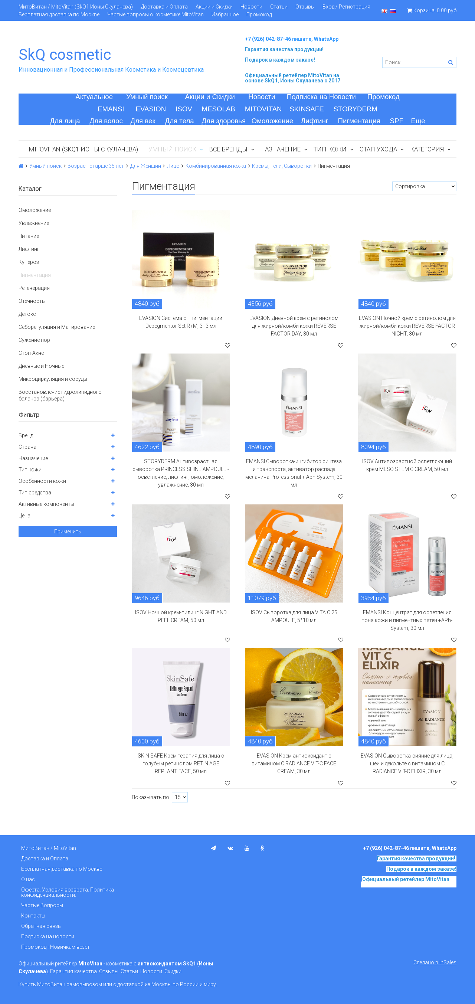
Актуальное (94, 97)
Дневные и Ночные (41, 366)
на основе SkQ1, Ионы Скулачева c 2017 (292, 78)
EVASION (151, 109)
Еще (418, 121)
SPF (396, 121)
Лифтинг (314, 121)
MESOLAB (218, 109)
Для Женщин (145, 166)
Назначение (281, 149)
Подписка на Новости (321, 97)
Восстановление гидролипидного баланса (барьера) (60, 395)
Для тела (179, 121)
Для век (143, 121)
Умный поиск (147, 97)
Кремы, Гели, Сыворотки (282, 166)
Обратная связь (41, 926)
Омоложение (273, 121)
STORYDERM (356, 109)
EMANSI (111, 109)
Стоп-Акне (31, 353)
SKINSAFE (306, 109)
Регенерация (34, 288)
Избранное (225, 14)
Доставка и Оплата (164, 6)
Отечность (32, 301)
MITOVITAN (263, 109)
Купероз (29, 262)
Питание (29, 236)
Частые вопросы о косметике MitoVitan (155, 14)
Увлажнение (34, 223)
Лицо (173, 166)
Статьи (279, 6)
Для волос (106, 121)
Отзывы (305, 6)
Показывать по (150, 797)
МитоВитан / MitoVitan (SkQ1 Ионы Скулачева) (76, 6)
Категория (427, 149)
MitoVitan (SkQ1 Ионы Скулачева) (83, 149)
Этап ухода (378, 149)
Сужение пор (34, 340)
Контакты (33, 916)
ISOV (184, 109)
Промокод (259, 14)
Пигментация (359, 121)
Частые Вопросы (42, 905)
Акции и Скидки (214, 6)
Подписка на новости (47, 936)
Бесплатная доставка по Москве (59, 14)
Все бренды (228, 149)
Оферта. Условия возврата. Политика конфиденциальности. (67, 892)
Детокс (27, 314)
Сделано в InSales (434, 962)
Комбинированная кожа (216, 166)
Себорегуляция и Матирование (57, 327)
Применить (67, 531)
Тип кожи (330, 149)
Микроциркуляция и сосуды (53, 379)
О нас (28, 879)
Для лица (65, 121)
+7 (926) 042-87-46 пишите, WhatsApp (291, 39)
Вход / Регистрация (346, 6)
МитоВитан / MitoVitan (48, 848)
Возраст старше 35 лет (96, 166)
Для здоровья (224, 121)
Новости (251, 6)
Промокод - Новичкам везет (55, 947)
